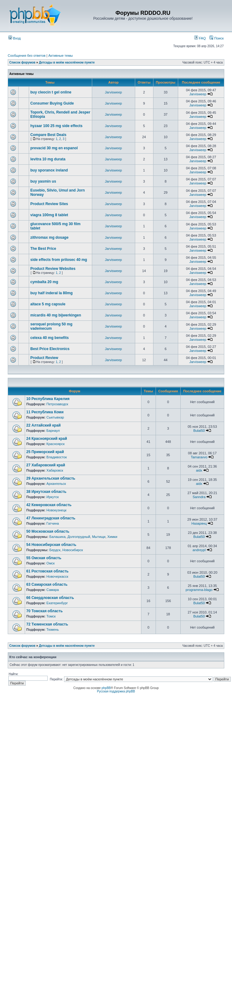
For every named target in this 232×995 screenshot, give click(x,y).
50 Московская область (47, 531)
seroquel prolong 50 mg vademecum (51, 326)
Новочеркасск (57, 576)
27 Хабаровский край (45, 465)
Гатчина (52, 523)
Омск (50, 563)
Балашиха (57, 537)
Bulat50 (199, 430)
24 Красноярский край (46, 438)
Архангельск (56, 483)
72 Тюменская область (47, 624)
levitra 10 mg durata (47, 159)
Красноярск (55, 444)
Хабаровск (54, 470)
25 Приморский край (45, 452)
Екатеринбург (57, 603)
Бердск (54, 550)
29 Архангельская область (50, 478)
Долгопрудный (78, 537)
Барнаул (53, 430)
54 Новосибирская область (51, 545)
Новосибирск (72, 550)
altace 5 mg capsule (47, 304)
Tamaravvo (199, 457)
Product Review (44, 358)
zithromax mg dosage (49, 237)
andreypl (198, 550)
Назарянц (199, 523)
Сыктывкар (55, 417)
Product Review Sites (49, 204)
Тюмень (52, 629)
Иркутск (52, 497)
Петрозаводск (57, 404)
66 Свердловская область (50, 598)
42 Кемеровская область (48, 505)
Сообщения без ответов (26, 55)
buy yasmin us (43, 181)
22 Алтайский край (43, 425)
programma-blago (199, 590)
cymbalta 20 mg (44, 282)
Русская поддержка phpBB (116, 691)
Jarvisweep (113, 92)
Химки (112, 537)
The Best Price (43, 248)
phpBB (106, 688)
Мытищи (98, 537)
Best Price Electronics (50, 349)
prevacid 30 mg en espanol (54, 148)
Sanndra (199, 497)
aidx (199, 470)
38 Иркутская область (46, 491)
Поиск (216, 38)
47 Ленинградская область (50, 518)
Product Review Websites (52, 268)
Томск (51, 616)
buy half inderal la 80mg (51, 293)
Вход (14, 38)
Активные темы (60, 55)
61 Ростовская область (47, 571)
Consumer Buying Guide (52, 103)
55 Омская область (43, 558)
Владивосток (56, 457)
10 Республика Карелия (48, 399)
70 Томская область (44, 611)
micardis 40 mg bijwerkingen (55, 315)
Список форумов (22, 62)
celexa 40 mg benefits (49, 338)
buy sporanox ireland (49, 170)
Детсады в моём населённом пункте (67, 62)
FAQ (200, 38)
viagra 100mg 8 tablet (49, 215)
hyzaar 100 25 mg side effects (56, 126)
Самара (52, 590)
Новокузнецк (56, 510)
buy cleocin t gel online (50, 92)
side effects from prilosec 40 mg (58, 260)
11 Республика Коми (44, 412)
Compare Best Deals (48, 135)
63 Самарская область (46, 584)
